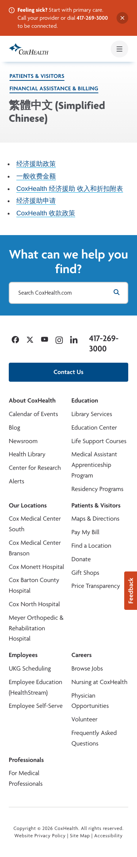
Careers (82, 655)
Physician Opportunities (90, 701)
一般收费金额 (36, 176)
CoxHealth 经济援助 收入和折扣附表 (69, 188)
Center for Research (35, 468)
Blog (14, 427)
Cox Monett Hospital (36, 567)
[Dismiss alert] (122, 18)
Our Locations (28, 505)
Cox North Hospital (34, 604)
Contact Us (69, 372)
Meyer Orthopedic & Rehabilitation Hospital (36, 628)
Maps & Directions (95, 518)
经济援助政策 (36, 163)
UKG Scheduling (30, 668)
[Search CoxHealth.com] (68, 293)
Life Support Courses (99, 441)
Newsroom (23, 441)
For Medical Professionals (26, 778)
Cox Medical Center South (35, 524)
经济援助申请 (36, 200)
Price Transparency (96, 586)
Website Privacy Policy (40, 836)
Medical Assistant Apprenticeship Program (94, 464)
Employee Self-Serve (35, 706)
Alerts (16, 481)
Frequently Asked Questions (94, 738)
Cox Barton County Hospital (34, 585)
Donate (81, 559)
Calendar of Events (33, 414)
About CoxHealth (32, 400)
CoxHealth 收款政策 (45, 213)
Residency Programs (97, 489)
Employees (23, 655)
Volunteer (85, 719)
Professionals (26, 760)
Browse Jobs (87, 668)
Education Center (94, 427)
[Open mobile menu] (119, 49)
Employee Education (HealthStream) (35, 687)
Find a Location (91, 546)
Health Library (27, 454)
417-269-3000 (92, 17)
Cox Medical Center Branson (35, 548)
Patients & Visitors (36, 75)
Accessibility (108, 836)
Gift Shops (85, 573)
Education (85, 400)
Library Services (92, 414)
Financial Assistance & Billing (53, 88)
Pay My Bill (86, 532)
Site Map (80, 836)
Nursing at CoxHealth (100, 682)
